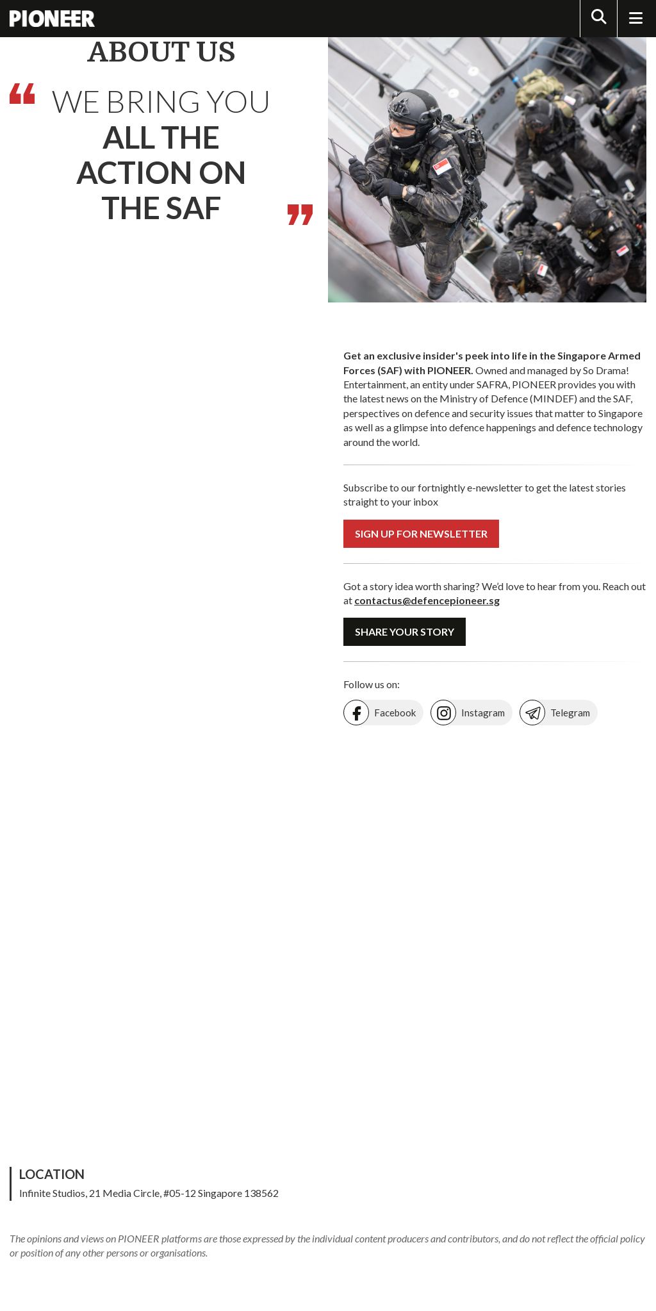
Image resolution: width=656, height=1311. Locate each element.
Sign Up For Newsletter (421, 533)
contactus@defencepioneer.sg (427, 600)
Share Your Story (404, 631)
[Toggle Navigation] (635, 18)
